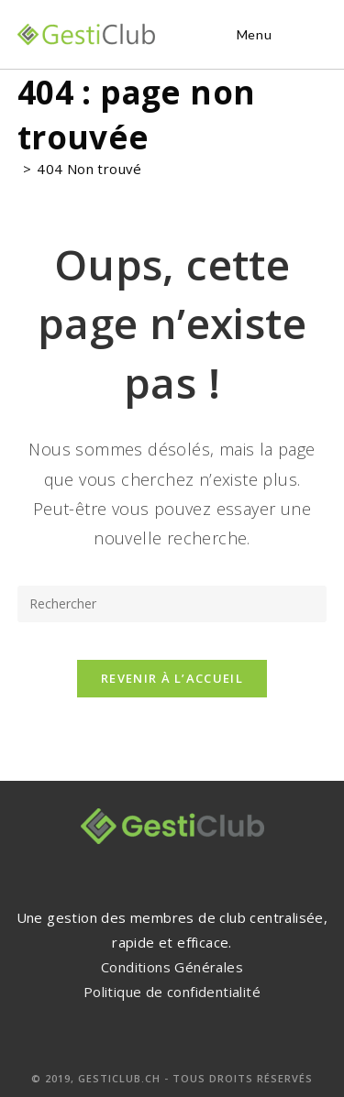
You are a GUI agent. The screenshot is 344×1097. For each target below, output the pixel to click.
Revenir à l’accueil (172, 678)
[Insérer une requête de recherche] (172, 604)
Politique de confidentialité (172, 991)
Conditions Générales (172, 967)
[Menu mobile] (251, 34)
